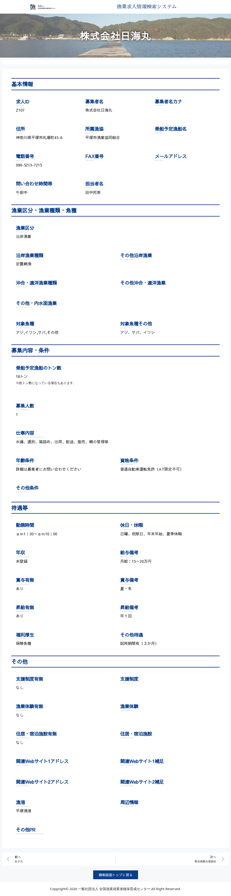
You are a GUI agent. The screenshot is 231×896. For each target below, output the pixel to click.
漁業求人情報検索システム (147, 6)
